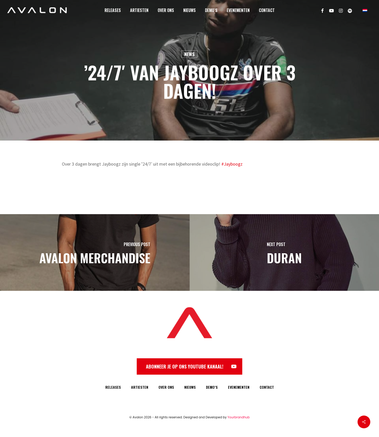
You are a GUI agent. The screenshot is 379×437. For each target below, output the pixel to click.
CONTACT (267, 387)
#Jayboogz (232, 164)
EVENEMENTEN (238, 387)
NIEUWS (190, 387)
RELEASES (113, 387)
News (189, 54)
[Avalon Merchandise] (95, 252)
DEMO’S (212, 387)
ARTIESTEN (139, 387)
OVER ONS (166, 387)
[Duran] (284, 252)
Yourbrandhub (238, 417)
